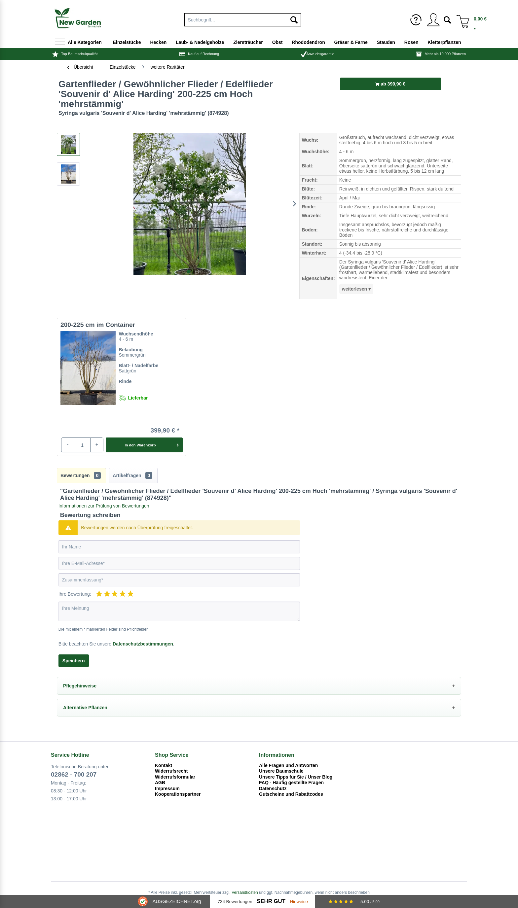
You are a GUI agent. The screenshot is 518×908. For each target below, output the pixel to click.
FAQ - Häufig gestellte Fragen (291, 782)
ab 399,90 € (390, 84)
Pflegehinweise (79, 685)
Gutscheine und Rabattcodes (291, 794)
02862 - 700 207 (73, 774)
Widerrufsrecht (171, 771)
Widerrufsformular (175, 777)
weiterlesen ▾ (356, 289)
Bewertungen (80, 475)
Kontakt (163, 765)
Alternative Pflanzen (85, 707)
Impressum (167, 788)
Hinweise (299, 901)
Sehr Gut (271, 901)
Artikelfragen (132, 475)
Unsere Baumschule (281, 771)
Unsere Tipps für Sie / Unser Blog (295, 777)
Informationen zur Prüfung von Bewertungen (103, 505)
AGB (160, 782)
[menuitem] (416, 19)
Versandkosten (245, 892)
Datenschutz (272, 788)
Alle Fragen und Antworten (288, 765)
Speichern (73, 660)
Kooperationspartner (178, 794)
